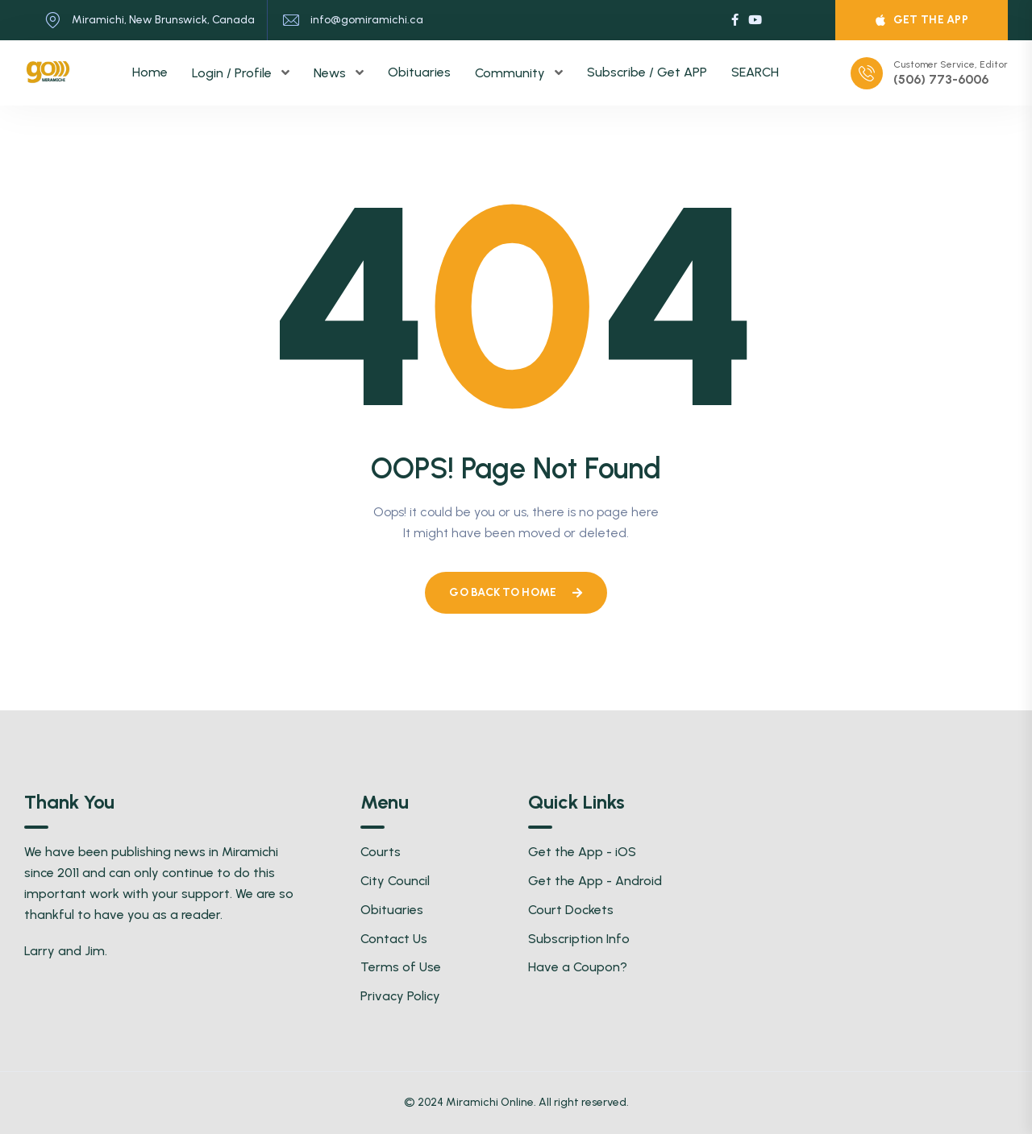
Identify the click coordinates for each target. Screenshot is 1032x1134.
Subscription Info (579, 938)
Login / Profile (233, 73)
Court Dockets (571, 909)
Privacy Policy (400, 996)
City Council (395, 880)
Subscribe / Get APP (647, 72)
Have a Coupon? (577, 967)
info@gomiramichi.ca (366, 20)
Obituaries (419, 72)
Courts (380, 851)
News (331, 73)
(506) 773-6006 (940, 79)
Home (150, 72)
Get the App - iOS (582, 851)
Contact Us (393, 938)
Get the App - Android (595, 880)
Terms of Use (400, 967)
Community (511, 73)
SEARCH (755, 72)
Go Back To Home (515, 592)
